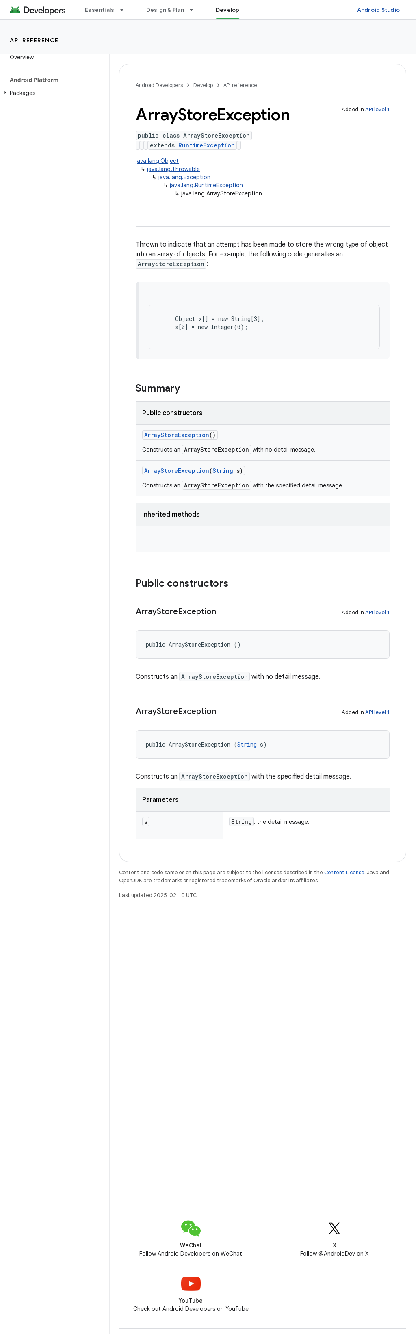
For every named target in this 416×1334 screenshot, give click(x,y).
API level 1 (377, 109)
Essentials (100, 9)
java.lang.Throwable (173, 169)
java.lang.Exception (184, 177)
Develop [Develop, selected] (228, 9)
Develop (203, 85)
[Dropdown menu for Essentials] (125, 9)
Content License (344, 872)
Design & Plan (165, 9)
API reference (34, 40)
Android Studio (378, 9)
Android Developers (159, 85)
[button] (53, 93)
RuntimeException (206, 145)
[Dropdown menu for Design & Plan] (195, 9)
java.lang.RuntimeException (206, 185)
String (222, 470)
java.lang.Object (157, 161)
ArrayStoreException (176, 435)
